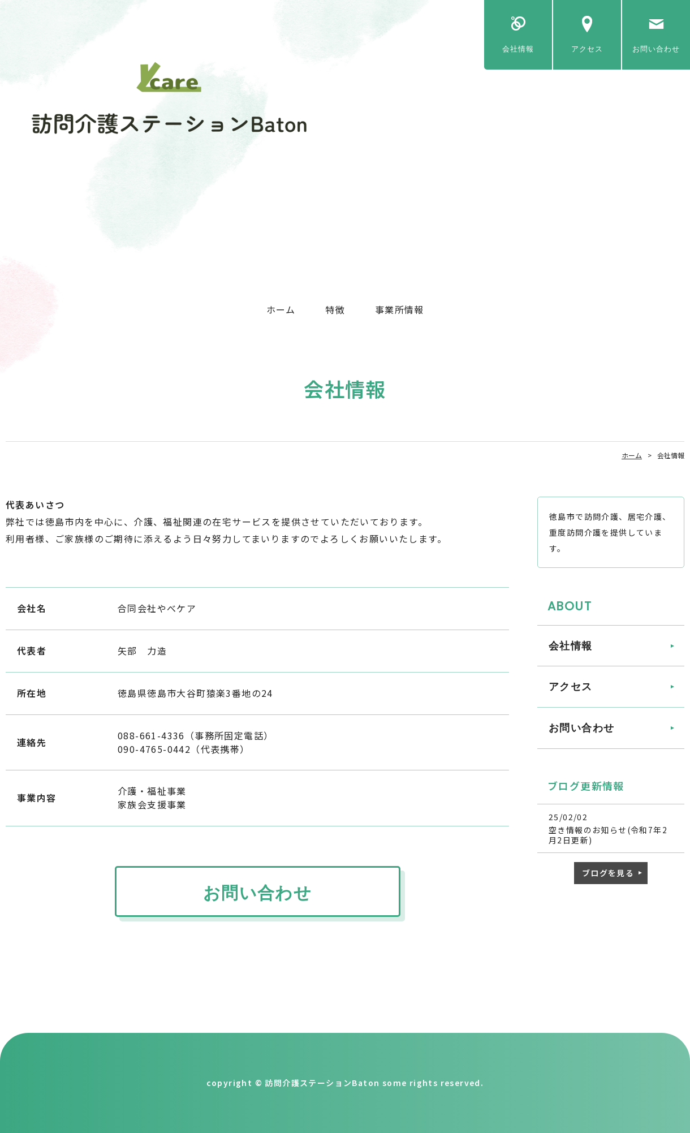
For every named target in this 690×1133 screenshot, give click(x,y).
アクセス (587, 49)
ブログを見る (608, 872)
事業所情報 (399, 309)
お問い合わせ (656, 49)
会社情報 (518, 49)
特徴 (335, 309)
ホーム (281, 309)
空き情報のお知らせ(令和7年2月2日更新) (608, 835)
